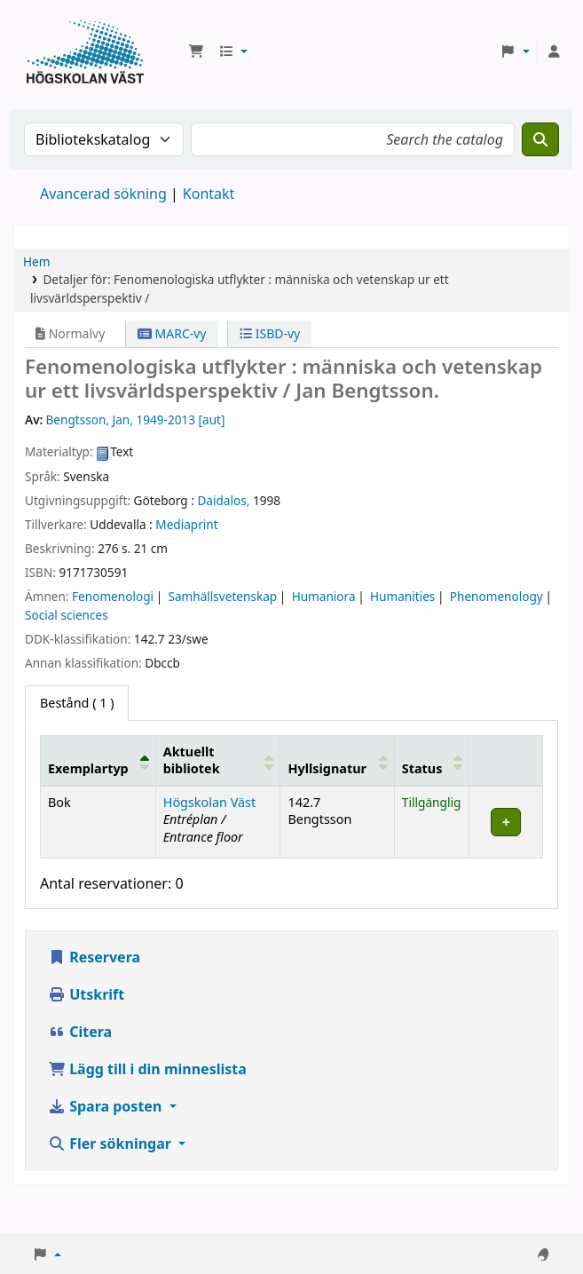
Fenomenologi (113, 596)
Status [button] (422, 768)
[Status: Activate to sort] (431, 761)
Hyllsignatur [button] (327, 768)
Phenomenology (496, 596)
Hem (36, 261)
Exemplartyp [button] (88, 768)
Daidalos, (223, 500)
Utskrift (86, 994)
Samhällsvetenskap (222, 596)
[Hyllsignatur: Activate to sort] (337, 761)
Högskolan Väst (209, 802)
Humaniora (324, 596)
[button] (196, 51)
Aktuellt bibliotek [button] (191, 760)
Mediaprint (186, 524)
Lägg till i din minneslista (147, 1069)
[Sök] (540, 139)
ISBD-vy (270, 333)
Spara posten (106, 1106)
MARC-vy (172, 333)
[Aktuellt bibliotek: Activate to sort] (217, 761)
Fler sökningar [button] (111, 1143)
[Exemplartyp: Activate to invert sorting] (98, 761)
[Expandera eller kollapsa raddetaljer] (506, 822)
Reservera (94, 957)
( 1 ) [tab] (77, 702)
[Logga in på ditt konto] (554, 51)
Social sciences (66, 614)
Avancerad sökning (103, 193)
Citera (80, 1031)
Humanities (402, 596)
